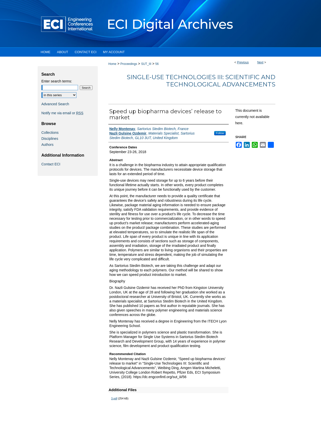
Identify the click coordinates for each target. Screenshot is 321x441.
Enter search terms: (56, 81)
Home (112, 64)
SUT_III (146, 64)
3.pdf (114, 398)
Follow (220, 133)
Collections (49, 133)
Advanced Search (55, 104)
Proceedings (128, 64)
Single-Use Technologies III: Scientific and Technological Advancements (201, 80)
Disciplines (49, 139)
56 (156, 64)
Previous (243, 62)
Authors (47, 145)
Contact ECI (50, 164)
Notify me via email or (62, 113)
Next (260, 62)
